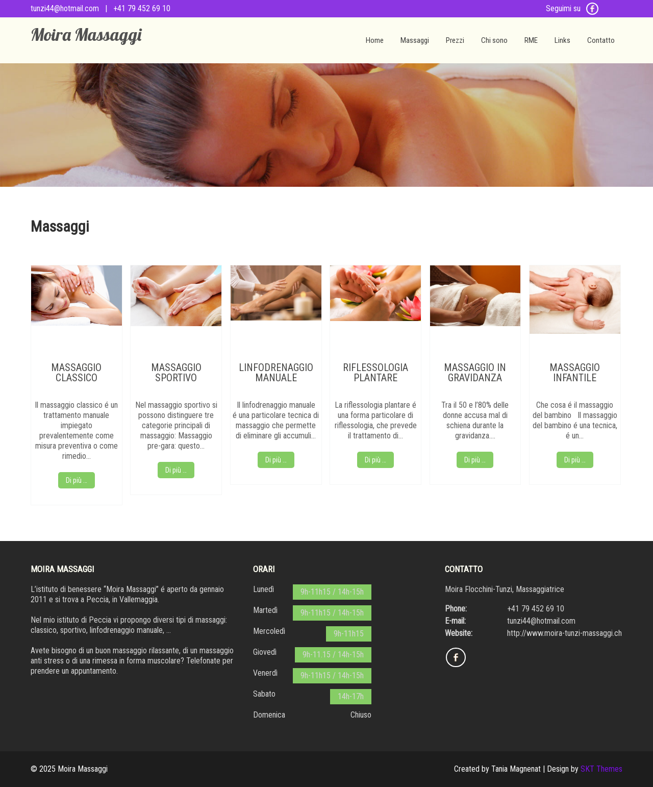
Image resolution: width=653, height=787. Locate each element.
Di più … (76, 480)
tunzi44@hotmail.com (65, 8)
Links (562, 40)
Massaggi (414, 40)
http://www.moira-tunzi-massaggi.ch (564, 633)
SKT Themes (601, 769)
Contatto (601, 40)
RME (531, 40)
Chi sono (494, 40)
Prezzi (455, 40)
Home (375, 40)
